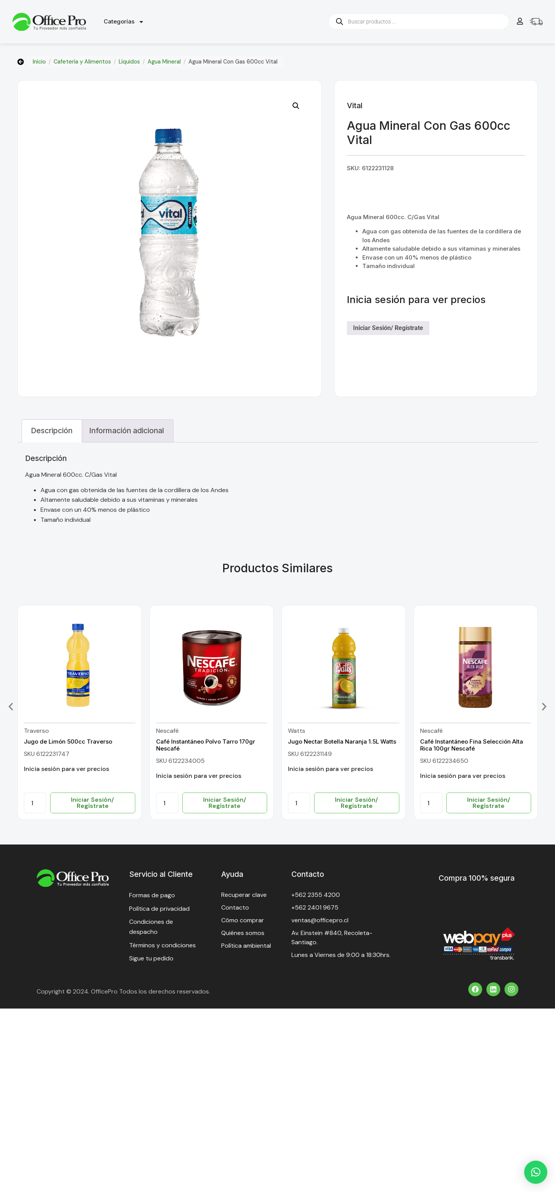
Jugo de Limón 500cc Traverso (68, 741)
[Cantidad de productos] (35, 803)
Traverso (36, 731)
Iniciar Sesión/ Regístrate (388, 328)
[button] (296, 106)
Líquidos (129, 61)
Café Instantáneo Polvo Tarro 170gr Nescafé (205, 745)
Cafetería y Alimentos (82, 61)
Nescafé (167, 731)
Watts (296, 731)
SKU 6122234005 (180, 761)
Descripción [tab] (51, 430)
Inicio (39, 61)
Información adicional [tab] (126, 430)
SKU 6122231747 (46, 754)
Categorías (124, 21)
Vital (355, 105)
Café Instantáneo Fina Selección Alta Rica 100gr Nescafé (471, 745)
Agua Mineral (164, 61)
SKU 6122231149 (310, 754)
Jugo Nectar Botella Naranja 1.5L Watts (342, 741)
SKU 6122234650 (444, 761)
